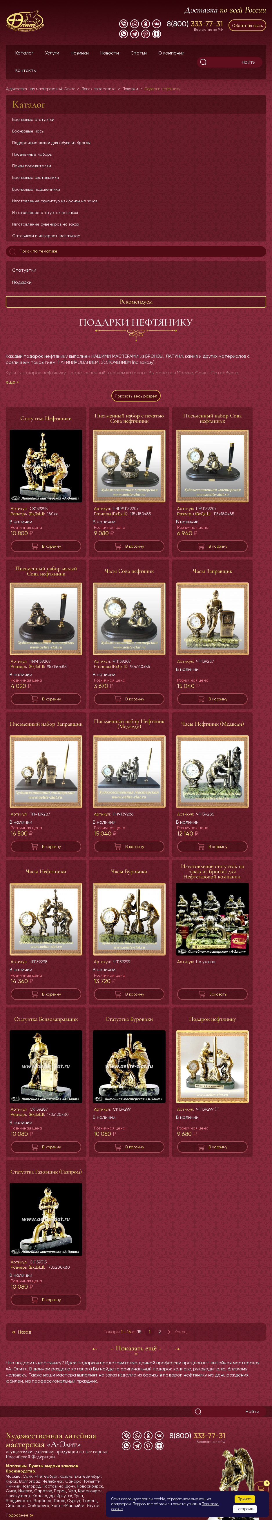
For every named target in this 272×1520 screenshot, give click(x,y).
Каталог (24, 53)
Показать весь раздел (136, 396)
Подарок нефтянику (212, 1019)
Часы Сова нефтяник (129, 571)
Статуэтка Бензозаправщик (46, 1019)
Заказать (217, 994)
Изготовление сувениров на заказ (45, 224)
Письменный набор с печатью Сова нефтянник (129, 418)
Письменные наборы (32, 154)
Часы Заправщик (212, 571)
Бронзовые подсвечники (36, 189)
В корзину (51, 546)
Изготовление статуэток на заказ (45, 212)
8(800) (195, 23)
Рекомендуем (136, 301)
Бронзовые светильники (35, 177)
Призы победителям (31, 166)
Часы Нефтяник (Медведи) (212, 723)
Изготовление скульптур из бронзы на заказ (54, 201)
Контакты (26, 70)
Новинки (80, 53)
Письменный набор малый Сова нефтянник (46, 571)
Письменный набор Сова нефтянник (212, 418)
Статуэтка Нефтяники (46, 418)
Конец (180, 1332)
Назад (24, 1332)
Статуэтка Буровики (129, 1019)
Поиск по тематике (32, 251)
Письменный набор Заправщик (46, 723)
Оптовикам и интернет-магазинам (46, 235)
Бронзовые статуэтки (33, 119)
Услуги (52, 53)
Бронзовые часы (28, 131)
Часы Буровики (129, 871)
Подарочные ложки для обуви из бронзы (51, 142)
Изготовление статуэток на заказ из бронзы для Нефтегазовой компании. (212, 871)
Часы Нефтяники (46, 871)
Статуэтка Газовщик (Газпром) (46, 1171)
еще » (12, 382)
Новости (109, 53)
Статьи (138, 53)
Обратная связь (247, 25)
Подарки (22, 282)
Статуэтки (24, 270)
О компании (171, 53)
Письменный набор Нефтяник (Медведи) (129, 724)
